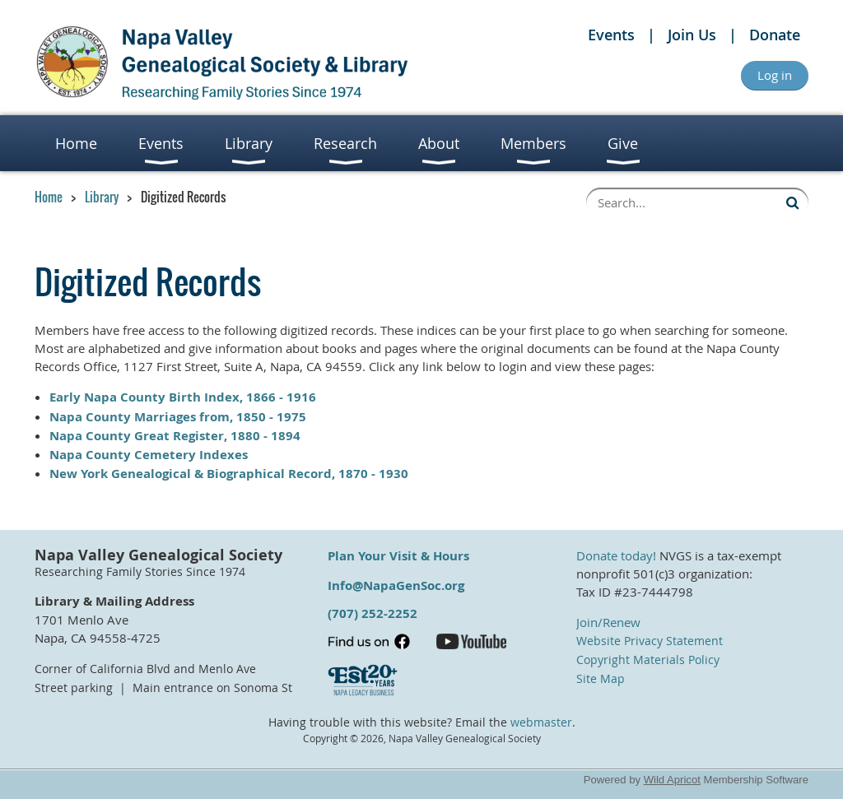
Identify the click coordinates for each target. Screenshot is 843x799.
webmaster (541, 722)
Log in (774, 75)
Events (611, 34)
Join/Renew (608, 622)
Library (102, 197)
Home (49, 197)
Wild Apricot (672, 779)
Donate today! (616, 555)
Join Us (692, 34)
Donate (774, 34)
